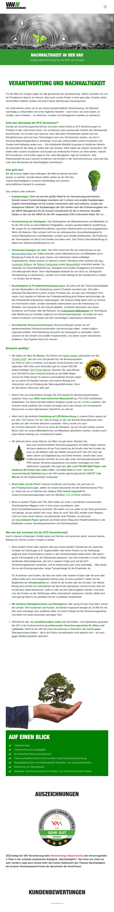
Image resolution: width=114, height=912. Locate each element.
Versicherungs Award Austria (67, 855)
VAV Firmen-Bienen (40, 370)
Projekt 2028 (19, 359)
